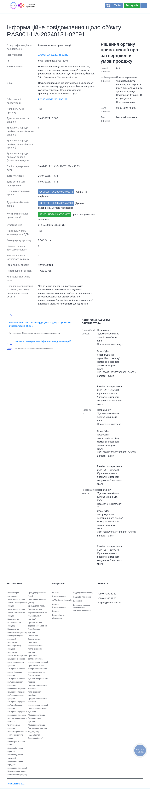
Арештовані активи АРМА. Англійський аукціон (16, 612)
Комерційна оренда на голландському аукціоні (16, 662)
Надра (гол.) (33, 731)
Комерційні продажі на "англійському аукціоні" (16, 705)
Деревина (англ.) (35, 738)
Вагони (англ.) (34, 639)
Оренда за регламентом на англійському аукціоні (38, 658)
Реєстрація (132, 5)
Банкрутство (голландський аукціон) (14, 622)
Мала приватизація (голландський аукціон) (36, 718)
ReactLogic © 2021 (16, 783)
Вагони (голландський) (59, 605)
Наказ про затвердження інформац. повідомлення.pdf (43, 341)
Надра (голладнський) (83, 593)
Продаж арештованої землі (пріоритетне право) (17, 734)
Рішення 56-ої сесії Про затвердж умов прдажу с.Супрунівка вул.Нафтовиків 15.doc (40, 324)
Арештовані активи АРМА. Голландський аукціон (17, 602)
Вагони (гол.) (34, 636)
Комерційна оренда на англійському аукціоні (16, 672)
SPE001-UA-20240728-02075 (56, 191)
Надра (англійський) (82, 597)
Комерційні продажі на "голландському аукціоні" (16, 695)
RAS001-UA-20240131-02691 (53, 99)
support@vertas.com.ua (108, 602)
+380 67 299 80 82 (107, 593)
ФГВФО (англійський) (61, 600)
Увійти (117, 5)
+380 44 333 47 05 (107, 598)
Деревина (77, 601)
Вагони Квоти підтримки (58, 616)
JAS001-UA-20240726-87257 (53, 54)
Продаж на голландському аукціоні (14, 645)
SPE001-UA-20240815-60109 (56, 203)
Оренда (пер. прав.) (36, 606)
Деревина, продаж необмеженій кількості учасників (82, 608)
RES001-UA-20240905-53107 (54, 214)
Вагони (55, 611)
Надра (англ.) (34, 735)
